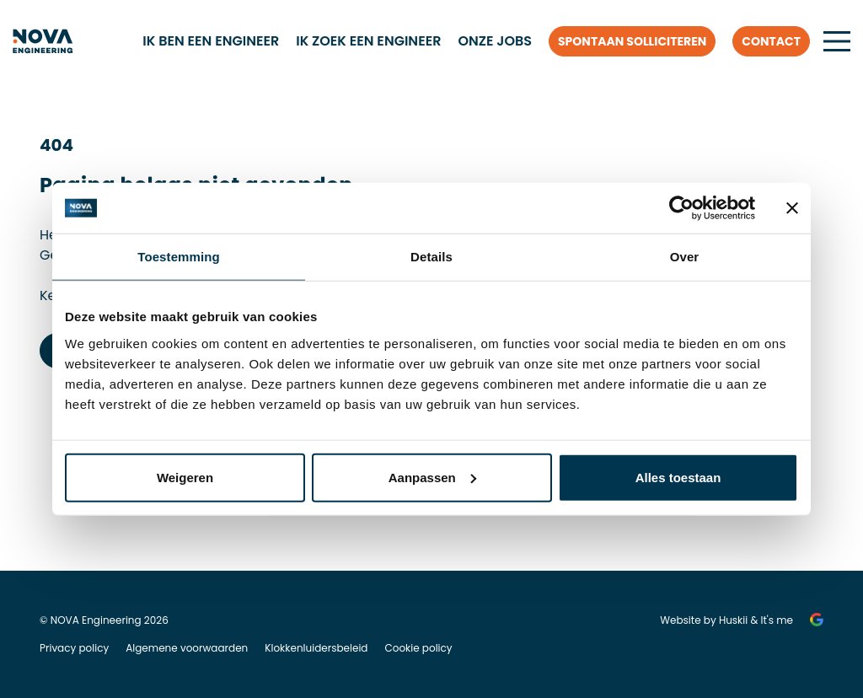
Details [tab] (431, 257)
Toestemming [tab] (178, 257)
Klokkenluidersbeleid (316, 648)
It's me (777, 620)
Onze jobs (495, 41)
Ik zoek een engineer (368, 41)
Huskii (733, 620)
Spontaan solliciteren (632, 41)
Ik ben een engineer (210, 41)
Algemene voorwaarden (187, 648)
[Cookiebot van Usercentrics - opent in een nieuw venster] (681, 208)
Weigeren (185, 477)
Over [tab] (685, 257)
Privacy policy (74, 648)
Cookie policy (418, 648)
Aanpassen (432, 477)
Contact (771, 41)
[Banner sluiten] (792, 208)
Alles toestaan (678, 477)
